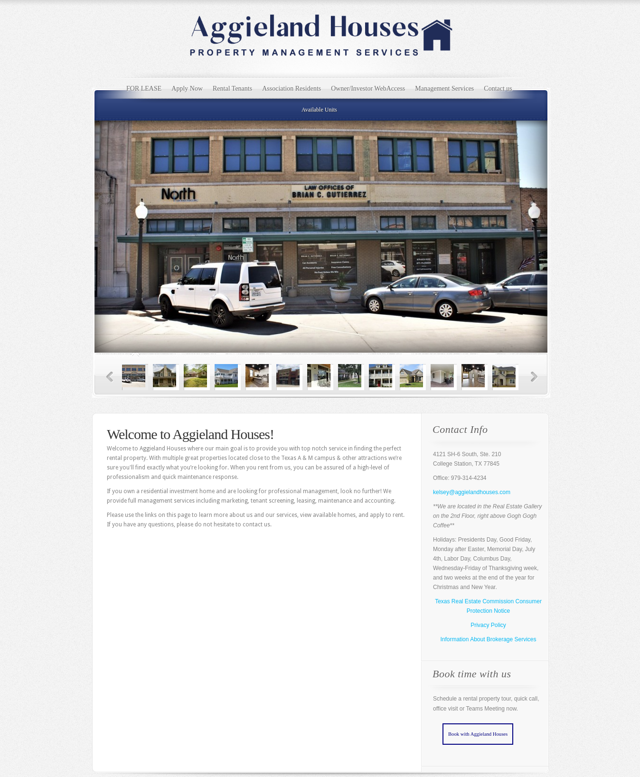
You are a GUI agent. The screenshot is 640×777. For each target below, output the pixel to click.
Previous (109, 377)
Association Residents (291, 88)
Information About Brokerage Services (488, 639)
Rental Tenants (232, 88)
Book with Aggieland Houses (478, 734)
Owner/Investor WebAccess (368, 88)
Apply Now (187, 88)
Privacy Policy (488, 625)
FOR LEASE (143, 88)
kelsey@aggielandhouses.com (471, 492)
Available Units (319, 109)
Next (534, 377)
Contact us (498, 88)
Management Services (444, 88)
